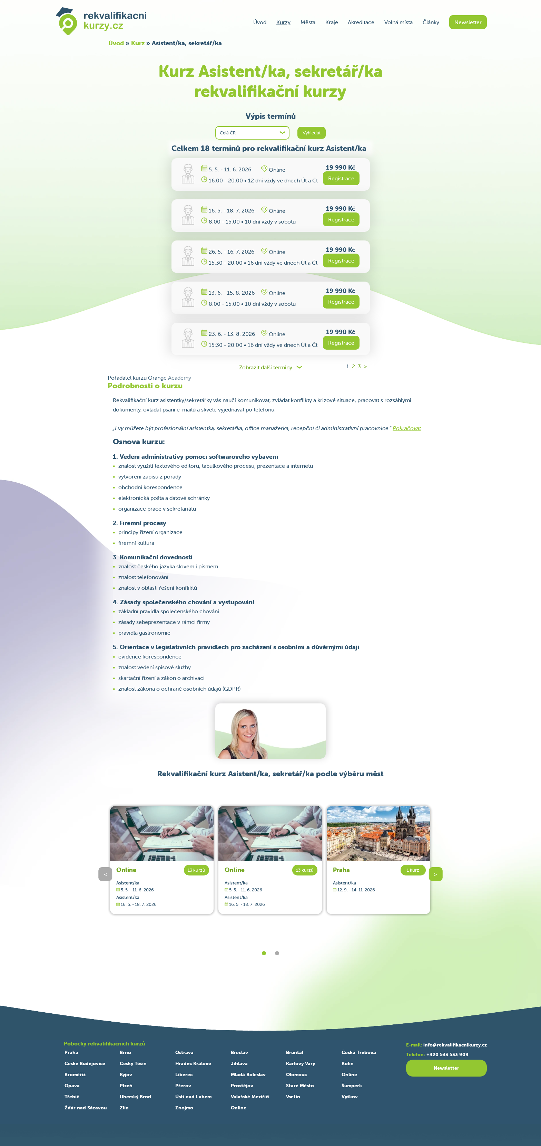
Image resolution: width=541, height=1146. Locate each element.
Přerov (183, 1085)
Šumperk (352, 1085)
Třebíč (72, 1096)
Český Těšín (133, 1063)
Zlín (124, 1108)
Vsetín (293, 1096)
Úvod (259, 22)
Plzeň (126, 1085)
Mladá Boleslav (248, 1074)
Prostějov (242, 1085)
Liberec (184, 1074)
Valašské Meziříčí (250, 1096)
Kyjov (126, 1074)
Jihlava (239, 1063)
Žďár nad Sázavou (86, 1108)
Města (308, 22)
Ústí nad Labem (193, 1096)
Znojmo (184, 1108)
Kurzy (283, 22)
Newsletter (468, 22)
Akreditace (361, 22)
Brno (125, 1052)
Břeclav (239, 1052)
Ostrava (184, 1052)
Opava (72, 1085)
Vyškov (350, 1096)
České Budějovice (85, 1063)
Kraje (331, 22)
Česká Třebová (359, 1052)
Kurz (138, 43)
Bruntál (294, 1052)
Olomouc (296, 1074)
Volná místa (398, 22)
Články (431, 22)
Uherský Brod (135, 1096)
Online (126, 870)
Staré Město (300, 1085)
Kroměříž (75, 1074)
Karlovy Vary (300, 1063)
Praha (341, 870)
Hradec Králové (193, 1063)
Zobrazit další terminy (265, 367)
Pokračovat (407, 428)
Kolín (348, 1063)
